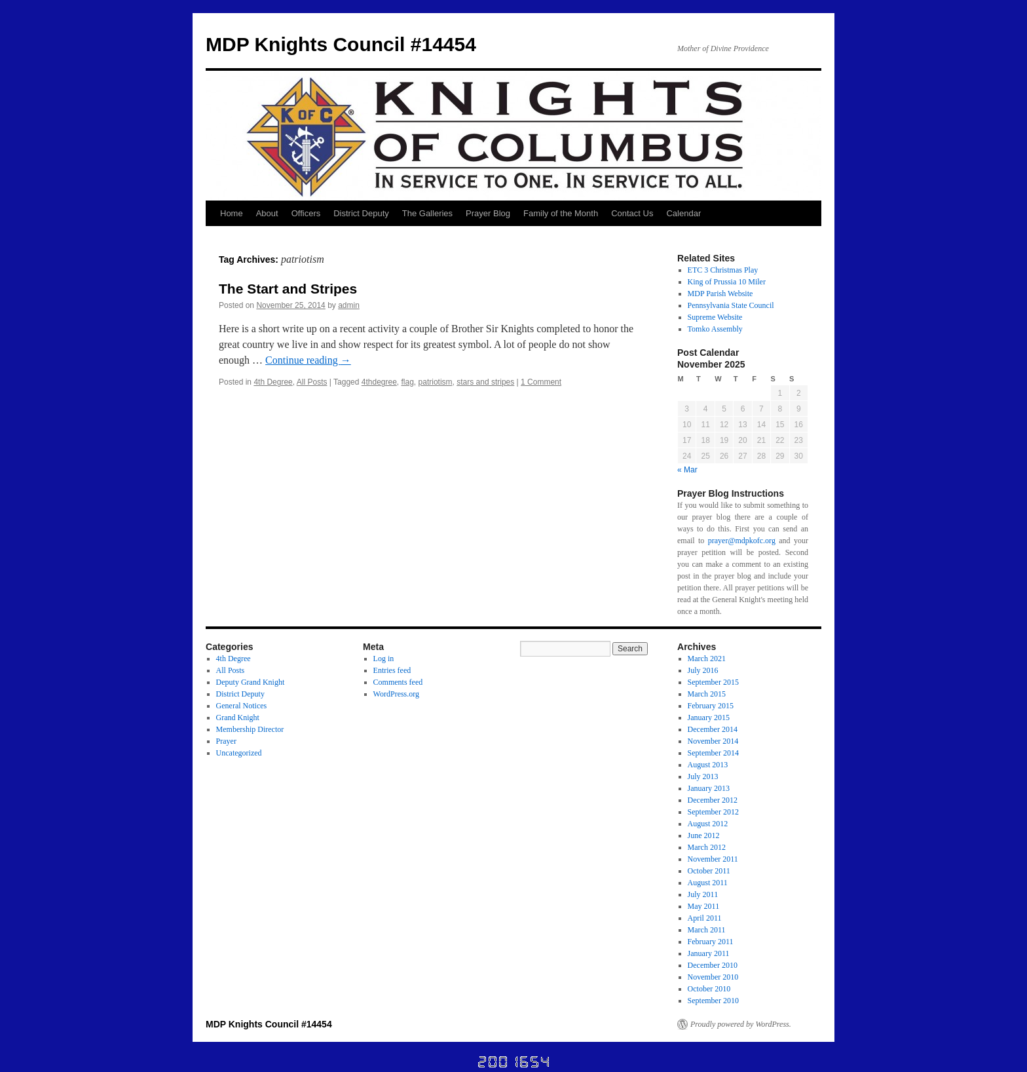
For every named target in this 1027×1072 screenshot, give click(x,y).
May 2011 (704, 906)
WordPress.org (396, 694)
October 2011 (709, 870)
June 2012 (704, 835)
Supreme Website (715, 317)
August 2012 (708, 823)
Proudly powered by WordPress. (740, 1024)
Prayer (226, 741)
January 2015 (709, 717)
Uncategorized (239, 752)
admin (349, 305)
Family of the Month (560, 213)
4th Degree (272, 382)
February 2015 (711, 705)
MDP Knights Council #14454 (341, 44)
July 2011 (703, 894)
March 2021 (707, 658)
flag (407, 382)
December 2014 (713, 729)
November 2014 (713, 741)
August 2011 (708, 882)
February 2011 (711, 941)
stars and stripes (485, 382)
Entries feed (392, 670)
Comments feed (398, 682)
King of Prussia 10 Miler (727, 281)
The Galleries (427, 213)
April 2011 (705, 918)
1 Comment (541, 382)
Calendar (683, 213)
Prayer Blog (488, 213)
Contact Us (632, 213)
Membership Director (250, 729)
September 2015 (713, 682)
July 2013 (703, 776)
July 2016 (703, 670)
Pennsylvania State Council (731, 305)
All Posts (312, 382)
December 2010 (713, 965)
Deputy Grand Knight (250, 682)
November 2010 (713, 977)
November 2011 (713, 859)
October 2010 (709, 988)
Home (231, 213)
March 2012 (707, 847)
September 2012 (713, 811)
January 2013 (709, 788)
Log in (383, 658)
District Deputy (361, 213)
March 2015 (707, 694)
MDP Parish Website (720, 293)
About (267, 213)
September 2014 (713, 752)
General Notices (241, 705)
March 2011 (707, 929)
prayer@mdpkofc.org (741, 540)
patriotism (436, 382)
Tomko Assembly (715, 329)
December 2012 (713, 800)
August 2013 (708, 764)
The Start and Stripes (288, 288)
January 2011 (709, 953)
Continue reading (308, 360)
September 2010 (713, 1000)
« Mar (687, 469)
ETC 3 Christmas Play (723, 270)
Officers (306, 213)
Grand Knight (237, 717)
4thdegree (379, 382)
